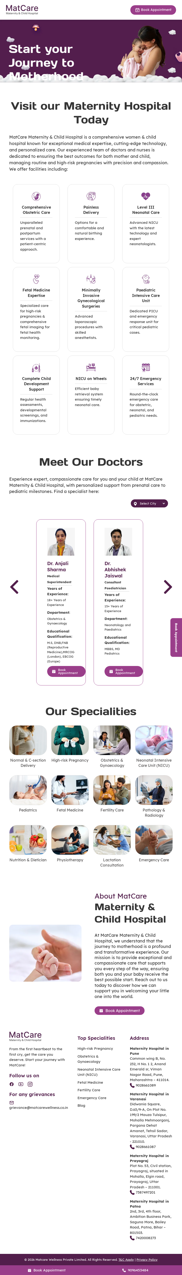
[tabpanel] (91, 51)
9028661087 (143, 1146)
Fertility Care (88, 1090)
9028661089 (143, 1085)
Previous (14, 591)
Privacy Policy (147, 1259)
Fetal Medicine (90, 1082)
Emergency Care (91, 1098)
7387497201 (142, 1192)
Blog (81, 1105)
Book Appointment (153, 10)
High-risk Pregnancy (95, 1048)
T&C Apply (126, 1259)
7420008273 (143, 1238)
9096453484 (135, 1270)
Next (168, 591)
